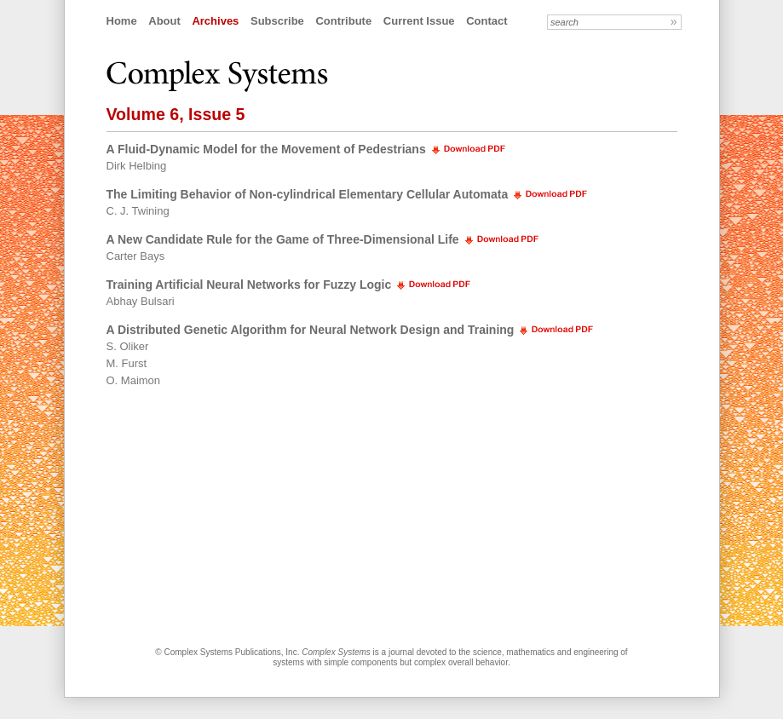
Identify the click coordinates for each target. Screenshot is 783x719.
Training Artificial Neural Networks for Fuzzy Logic (249, 284)
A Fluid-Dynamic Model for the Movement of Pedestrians (266, 149)
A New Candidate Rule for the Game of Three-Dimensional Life (283, 239)
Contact (486, 20)
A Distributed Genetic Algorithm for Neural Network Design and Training (311, 329)
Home (122, 20)
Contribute (343, 20)
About (164, 20)
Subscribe (277, 20)
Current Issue (419, 20)
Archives (215, 20)
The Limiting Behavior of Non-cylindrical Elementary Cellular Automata (308, 194)
